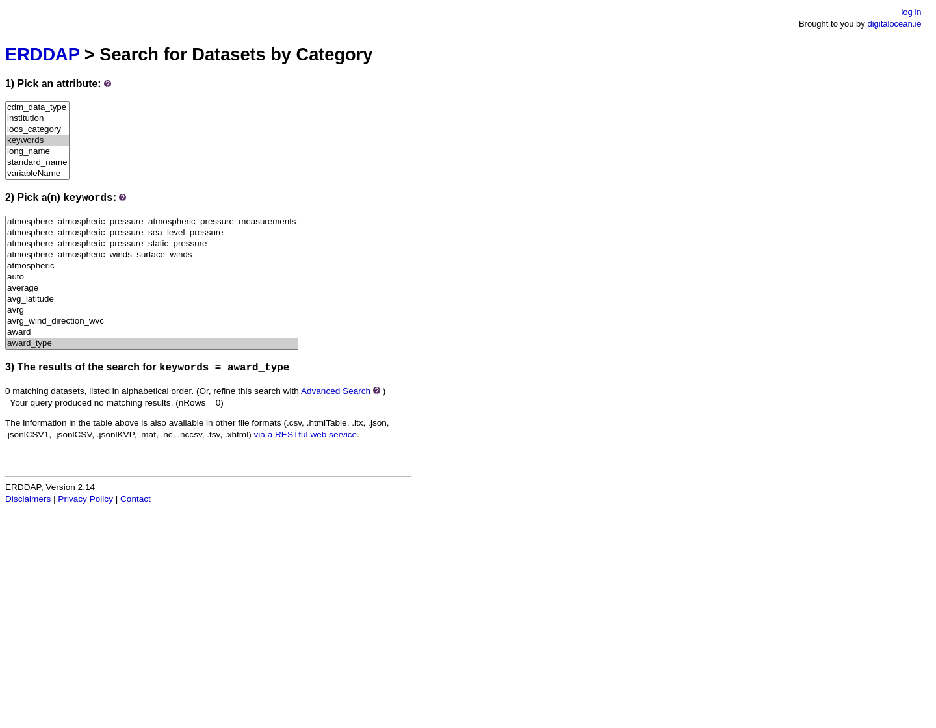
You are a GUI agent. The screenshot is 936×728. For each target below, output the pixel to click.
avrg (152, 310)
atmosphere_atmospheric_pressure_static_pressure (152, 244)
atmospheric (152, 266)
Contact (135, 499)
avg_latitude (152, 299)
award (152, 332)
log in (911, 12)
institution (37, 118)
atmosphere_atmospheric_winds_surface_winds (152, 255)
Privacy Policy (85, 499)
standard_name (37, 162)
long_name (37, 151)
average (152, 288)
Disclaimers (28, 499)
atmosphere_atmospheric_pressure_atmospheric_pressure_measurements (152, 222)
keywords (37, 140)
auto (152, 277)
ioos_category (37, 129)
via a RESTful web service (306, 434)
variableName (37, 173)
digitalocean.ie (894, 24)
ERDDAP (42, 54)
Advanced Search (335, 391)
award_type (152, 343)
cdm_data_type (37, 107)
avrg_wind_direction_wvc (152, 321)
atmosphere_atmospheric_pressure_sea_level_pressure (152, 233)
